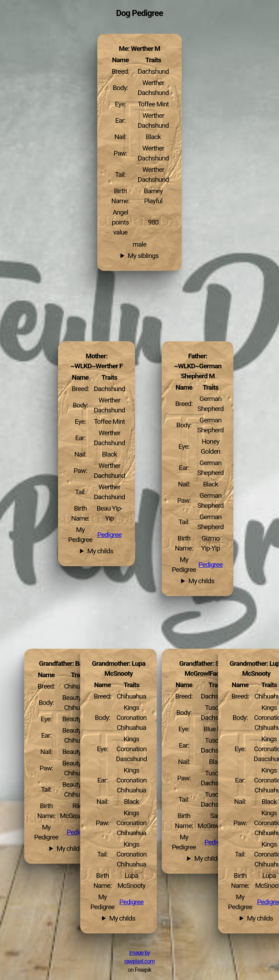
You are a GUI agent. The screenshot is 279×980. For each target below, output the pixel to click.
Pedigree (210, 565)
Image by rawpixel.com (139, 957)
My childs (201, 581)
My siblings (143, 256)
